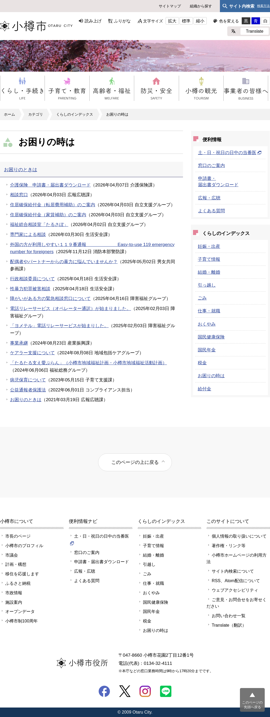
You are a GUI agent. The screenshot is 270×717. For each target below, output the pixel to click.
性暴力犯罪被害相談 (30, 288)
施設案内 (13, 602)
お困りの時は (117, 114)
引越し (149, 564)
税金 (202, 362)
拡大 (172, 20)
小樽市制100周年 (21, 620)
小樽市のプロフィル (24, 545)
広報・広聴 (209, 197)
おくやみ (207, 324)
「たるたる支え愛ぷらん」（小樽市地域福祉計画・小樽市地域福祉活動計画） (88, 362)
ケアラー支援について (32, 352)
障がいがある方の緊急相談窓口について (50, 298)
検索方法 (263, 5)
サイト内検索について (233, 571)
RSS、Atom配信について (236, 580)
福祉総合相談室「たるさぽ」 (39, 224)
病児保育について (28, 379)
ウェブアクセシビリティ (235, 590)
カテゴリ (35, 114)
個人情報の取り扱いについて (239, 536)
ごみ (202, 298)
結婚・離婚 (209, 272)
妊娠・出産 (209, 246)
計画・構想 (15, 564)
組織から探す (201, 6)
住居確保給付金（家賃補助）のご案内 (48, 214)
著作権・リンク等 (228, 545)
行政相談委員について (32, 278)
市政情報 (13, 592)
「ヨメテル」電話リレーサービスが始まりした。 (59, 325)
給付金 (204, 388)
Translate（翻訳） (229, 625)
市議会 (11, 555)
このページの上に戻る (135, 462)
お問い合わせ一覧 (228, 615)
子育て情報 (209, 259)
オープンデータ (20, 611)
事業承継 (19, 343)
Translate (254, 31)
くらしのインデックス (74, 114)
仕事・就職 (209, 310)
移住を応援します (22, 573)
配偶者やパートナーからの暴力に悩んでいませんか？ (64, 261)
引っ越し (207, 285)
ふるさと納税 (18, 583)
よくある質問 (211, 210)
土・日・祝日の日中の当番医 (230, 152)
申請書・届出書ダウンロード (101, 561)
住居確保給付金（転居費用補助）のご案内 (52, 204)
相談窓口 (19, 194)
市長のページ (18, 536)
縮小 (200, 20)
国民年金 (207, 349)
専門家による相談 (28, 234)
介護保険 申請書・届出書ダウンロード (50, 185)
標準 (186, 20)
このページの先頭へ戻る (252, 704)
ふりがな (122, 20)
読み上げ (93, 20)
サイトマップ (170, 6)
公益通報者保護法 (28, 389)
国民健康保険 (211, 337)
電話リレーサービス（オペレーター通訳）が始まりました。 (70, 308)
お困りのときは (20, 169)
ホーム (9, 114)
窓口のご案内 (211, 165)
